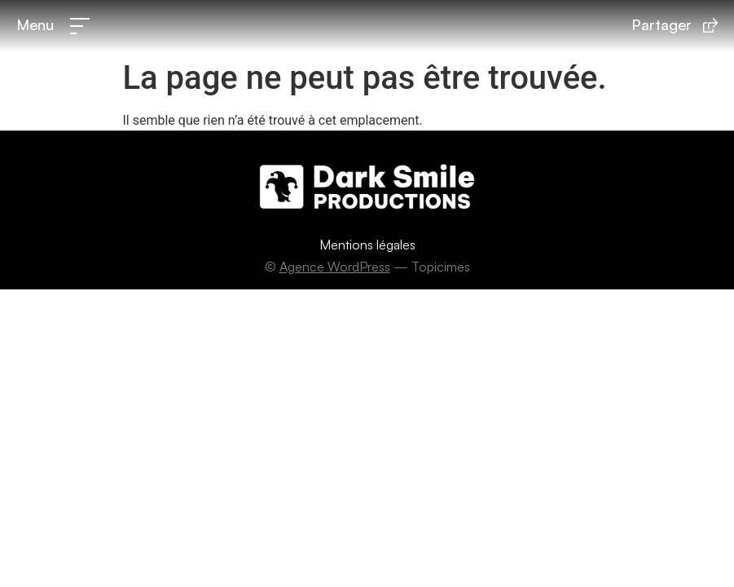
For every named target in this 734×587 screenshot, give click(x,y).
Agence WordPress (334, 266)
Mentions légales (367, 244)
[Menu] (80, 26)
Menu (35, 24)
